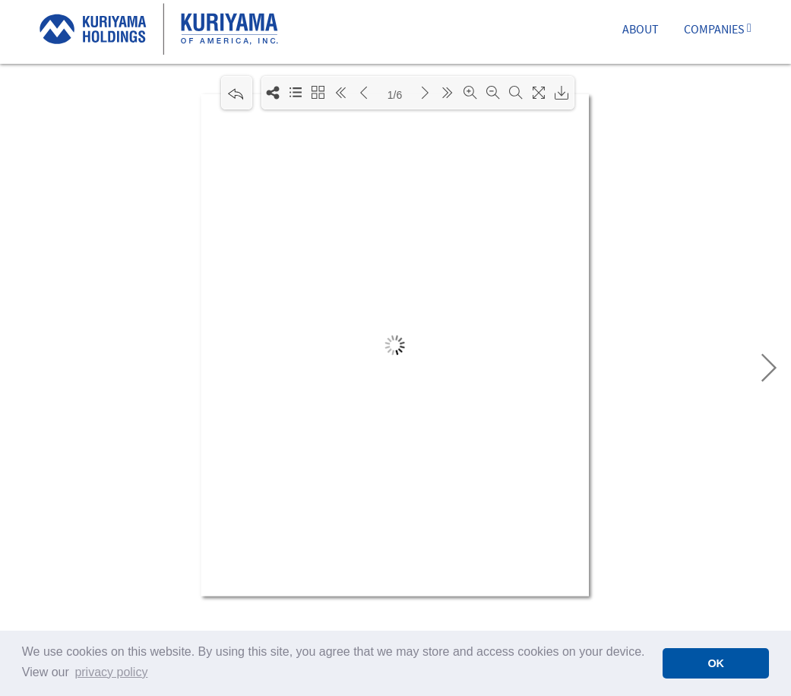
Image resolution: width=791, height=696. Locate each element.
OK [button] (715, 663)
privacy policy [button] (110, 672)
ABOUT (640, 31)
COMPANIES (717, 31)
